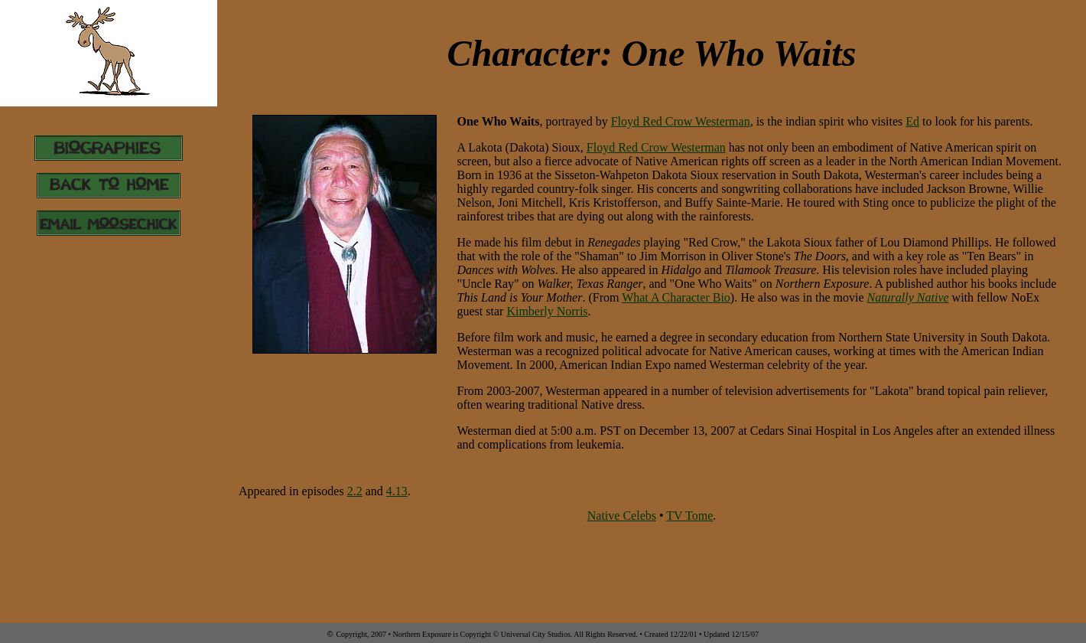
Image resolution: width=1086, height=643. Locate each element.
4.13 (397, 491)
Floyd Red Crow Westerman (680, 121)
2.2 (355, 491)
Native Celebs (621, 515)
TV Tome (689, 515)
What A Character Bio (676, 297)
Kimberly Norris (546, 311)
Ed (912, 121)
